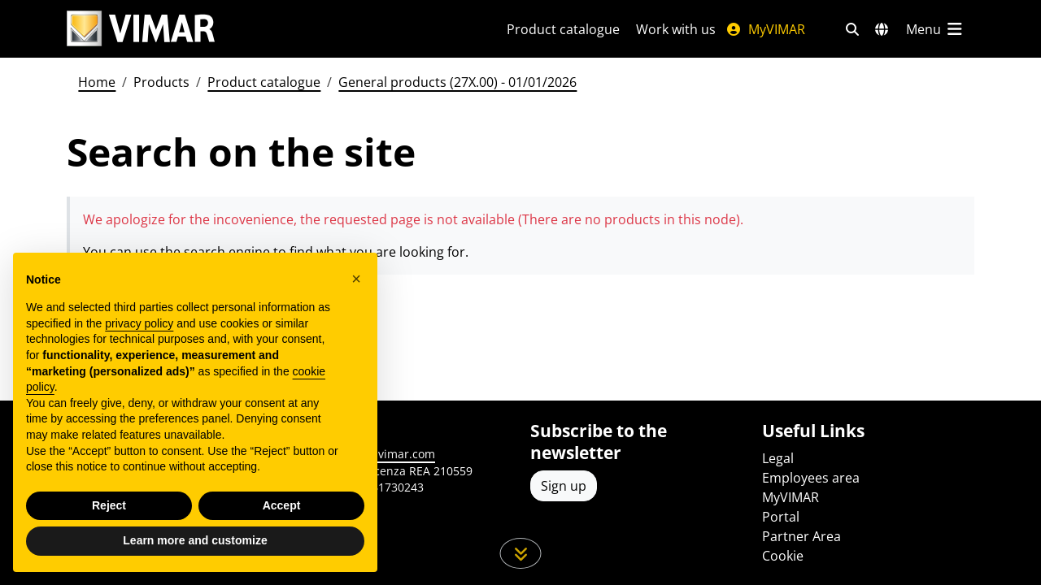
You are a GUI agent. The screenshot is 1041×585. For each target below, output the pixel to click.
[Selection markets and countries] (881, 29)
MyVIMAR (765, 29)
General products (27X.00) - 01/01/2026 (457, 82)
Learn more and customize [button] (195, 540)
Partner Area (801, 536)
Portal (780, 517)
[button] (356, 279)
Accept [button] (282, 505)
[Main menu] (935, 29)
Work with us (676, 29)
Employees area (811, 478)
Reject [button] (109, 505)
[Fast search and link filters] (852, 29)
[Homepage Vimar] (141, 28)
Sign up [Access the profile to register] (563, 486)
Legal (778, 458)
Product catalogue (563, 29)
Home (96, 82)
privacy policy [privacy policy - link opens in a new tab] (139, 323)
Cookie (783, 556)
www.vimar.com (391, 454)
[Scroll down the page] (521, 553)
